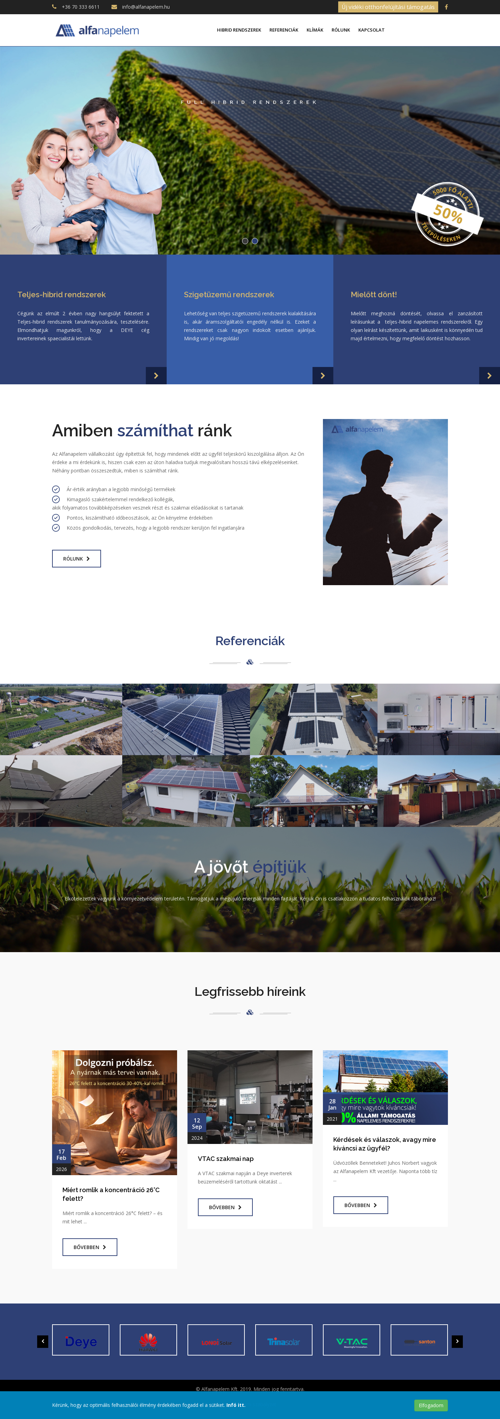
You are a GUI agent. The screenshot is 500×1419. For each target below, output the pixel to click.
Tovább (250, 201)
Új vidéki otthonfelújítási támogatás (388, 7)
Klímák (315, 30)
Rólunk (341, 30)
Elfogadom (431, 1405)
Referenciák (283, 30)
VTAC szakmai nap (226, 1158)
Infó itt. (235, 1405)
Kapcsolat (371, 30)
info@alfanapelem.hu (146, 6)
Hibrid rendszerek (239, 30)
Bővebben (90, 1247)
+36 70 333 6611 (81, 6)
